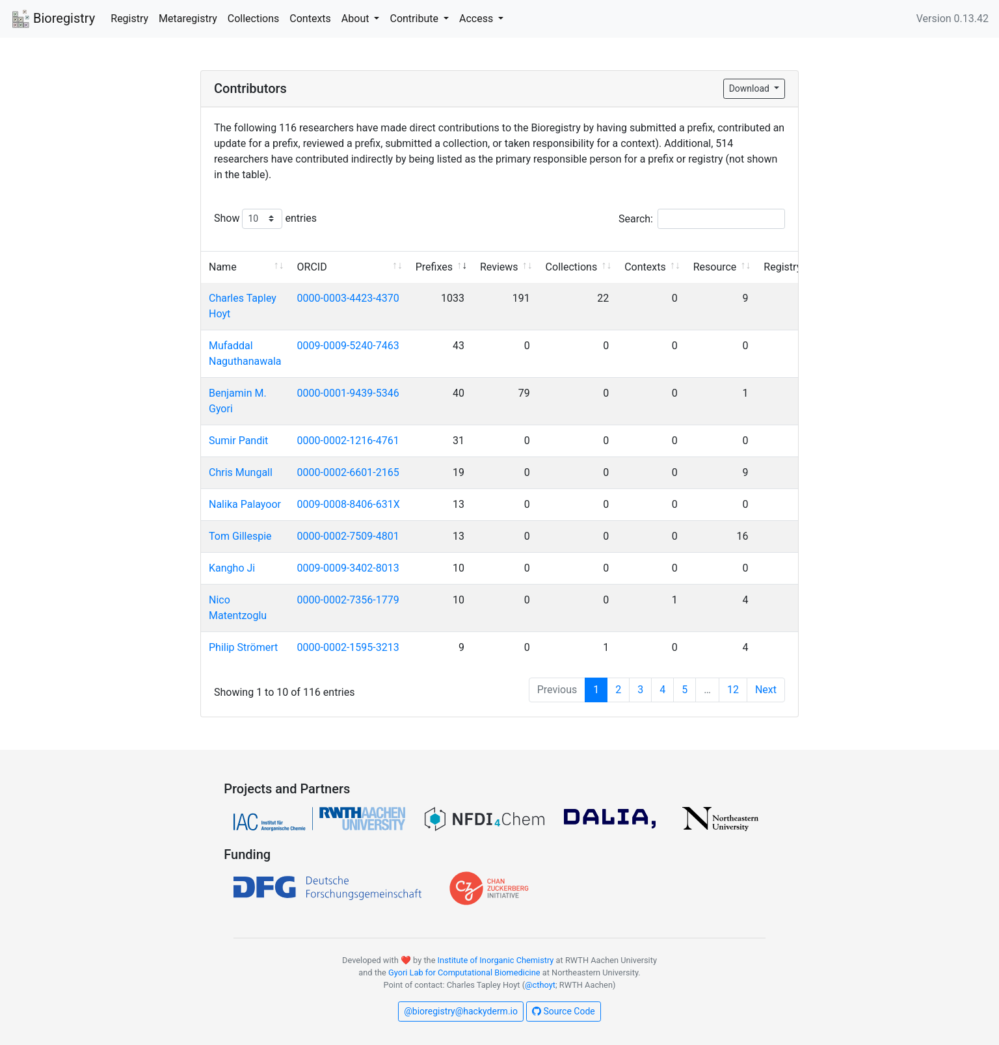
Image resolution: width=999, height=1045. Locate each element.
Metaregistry (188, 18)
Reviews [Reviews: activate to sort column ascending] (499, 267)
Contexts (310, 18)
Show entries (265, 219)
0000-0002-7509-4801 (348, 536)
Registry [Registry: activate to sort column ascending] (782, 267)
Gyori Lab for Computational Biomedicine (464, 972)
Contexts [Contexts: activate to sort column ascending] (645, 267)
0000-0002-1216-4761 (348, 440)
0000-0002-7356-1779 (348, 600)
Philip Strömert (243, 647)
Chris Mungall (241, 472)
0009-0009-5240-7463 (348, 345)
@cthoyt (540, 985)
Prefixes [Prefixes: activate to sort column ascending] (434, 267)
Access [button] (477, 18)
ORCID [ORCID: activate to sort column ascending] (312, 267)
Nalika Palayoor (245, 504)
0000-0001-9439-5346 (348, 393)
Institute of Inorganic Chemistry (496, 960)
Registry (129, 18)
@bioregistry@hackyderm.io (461, 1011)
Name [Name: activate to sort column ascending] (223, 267)
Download (750, 88)
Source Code (563, 1011)
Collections (254, 18)
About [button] (356, 18)
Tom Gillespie (240, 536)
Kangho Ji (232, 568)
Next (766, 689)
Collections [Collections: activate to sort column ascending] (572, 267)
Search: (702, 219)
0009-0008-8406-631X (348, 504)
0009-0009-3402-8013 (348, 568)
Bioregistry (52, 19)
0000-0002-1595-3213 (348, 647)
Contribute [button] (415, 18)
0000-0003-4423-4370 (348, 298)
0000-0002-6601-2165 (348, 472)
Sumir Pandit (238, 440)
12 (733, 689)
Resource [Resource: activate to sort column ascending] (715, 267)
